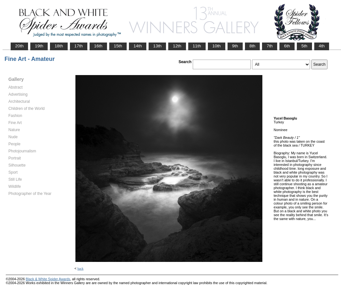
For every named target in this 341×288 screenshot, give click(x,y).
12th (177, 45)
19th (39, 45)
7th (269, 45)
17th (78, 45)
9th (235, 45)
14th (137, 45)
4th (321, 45)
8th (252, 45)
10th (216, 45)
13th (157, 45)
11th (197, 45)
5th (304, 45)
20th (19, 45)
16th (98, 45)
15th (118, 45)
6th (287, 45)
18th (58, 45)
